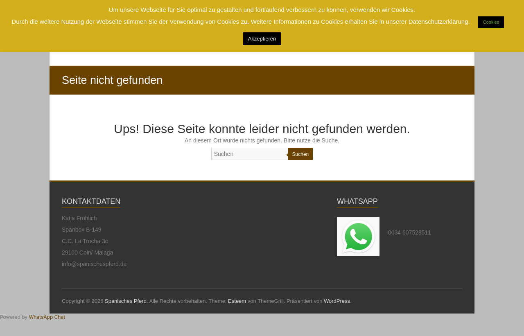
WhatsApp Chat (47, 317)
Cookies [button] (491, 22)
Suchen (300, 154)
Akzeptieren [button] (262, 39)
